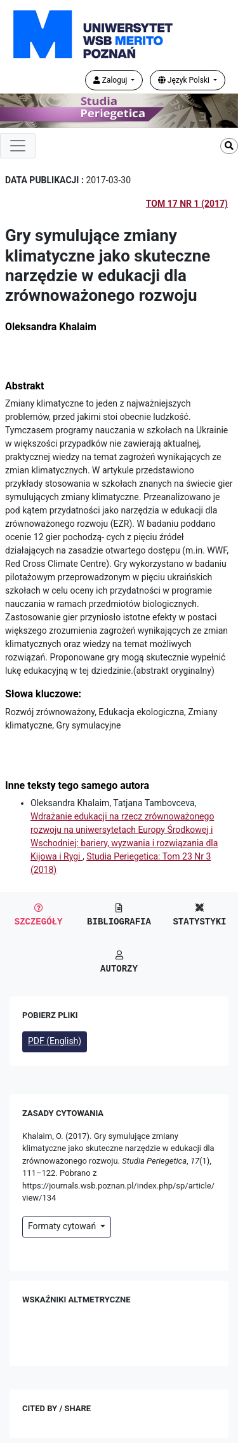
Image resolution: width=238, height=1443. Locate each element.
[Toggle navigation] (18, 145)
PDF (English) (54, 1041)
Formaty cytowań (63, 1226)
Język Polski (184, 80)
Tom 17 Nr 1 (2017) (187, 204)
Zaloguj (111, 80)
